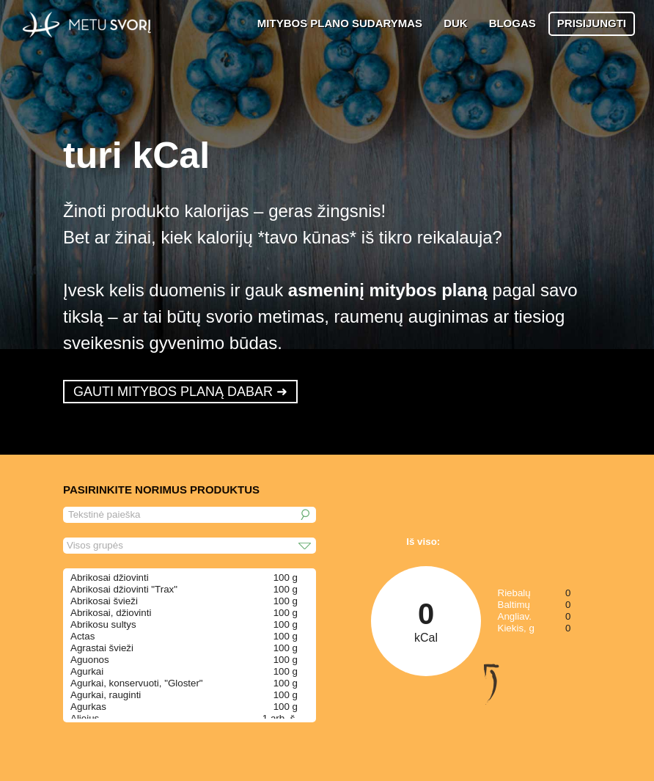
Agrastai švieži (101, 647)
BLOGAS (512, 23)
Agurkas (88, 706)
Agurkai (86, 671)
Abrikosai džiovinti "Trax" (123, 589)
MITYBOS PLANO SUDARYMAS (339, 23)
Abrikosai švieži (104, 600)
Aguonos (89, 659)
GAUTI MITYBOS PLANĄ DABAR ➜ (180, 391)
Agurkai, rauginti (105, 694)
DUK (456, 23)
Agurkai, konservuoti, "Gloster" (136, 683)
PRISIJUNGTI (591, 23)
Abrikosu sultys (103, 624)
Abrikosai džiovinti (109, 577)
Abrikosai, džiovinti (110, 612)
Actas (82, 636)
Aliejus (84, 718)
